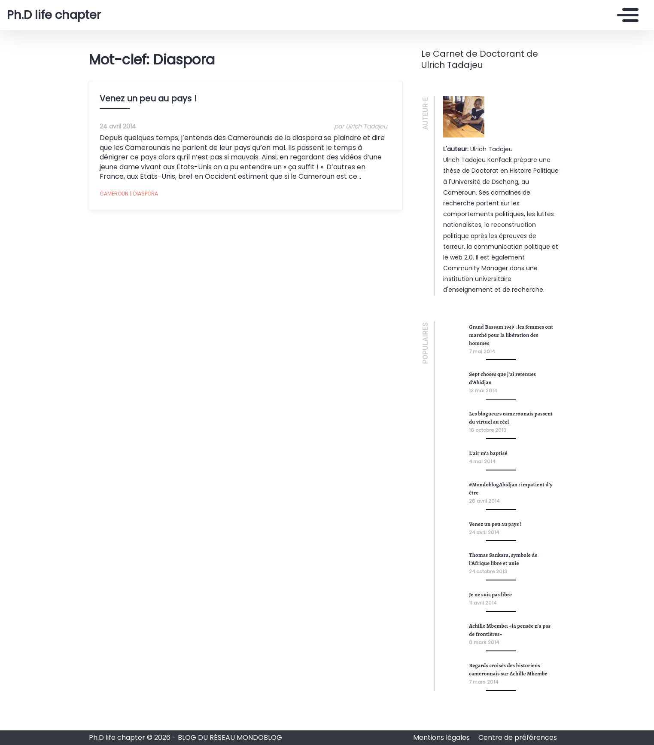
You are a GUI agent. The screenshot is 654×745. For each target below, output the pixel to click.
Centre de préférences (517, 737)
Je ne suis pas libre (490, 594)
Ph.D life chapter (54, 15)
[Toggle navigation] (625, 15)
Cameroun (114, 193)
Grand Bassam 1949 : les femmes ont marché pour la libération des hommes (511, 335)
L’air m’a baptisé (488, 453)
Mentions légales (442, 737)
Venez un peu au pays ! (148, 98)
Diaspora (144, 194)
